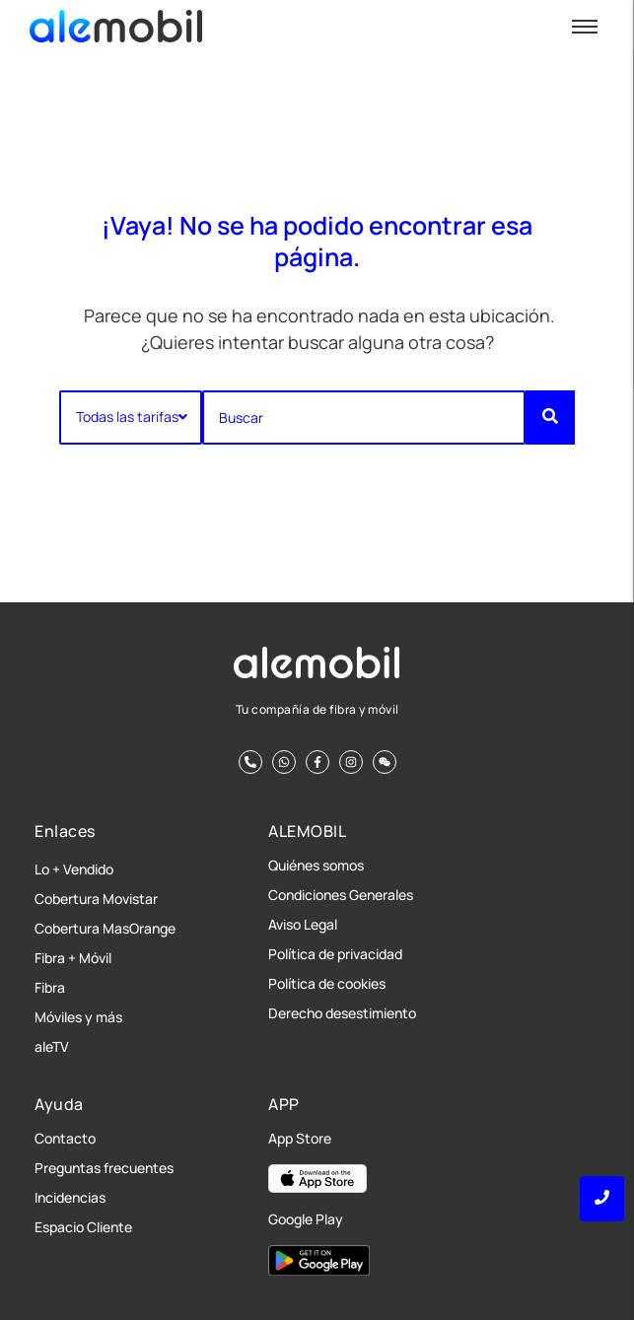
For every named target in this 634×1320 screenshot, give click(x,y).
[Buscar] (364, 417)
